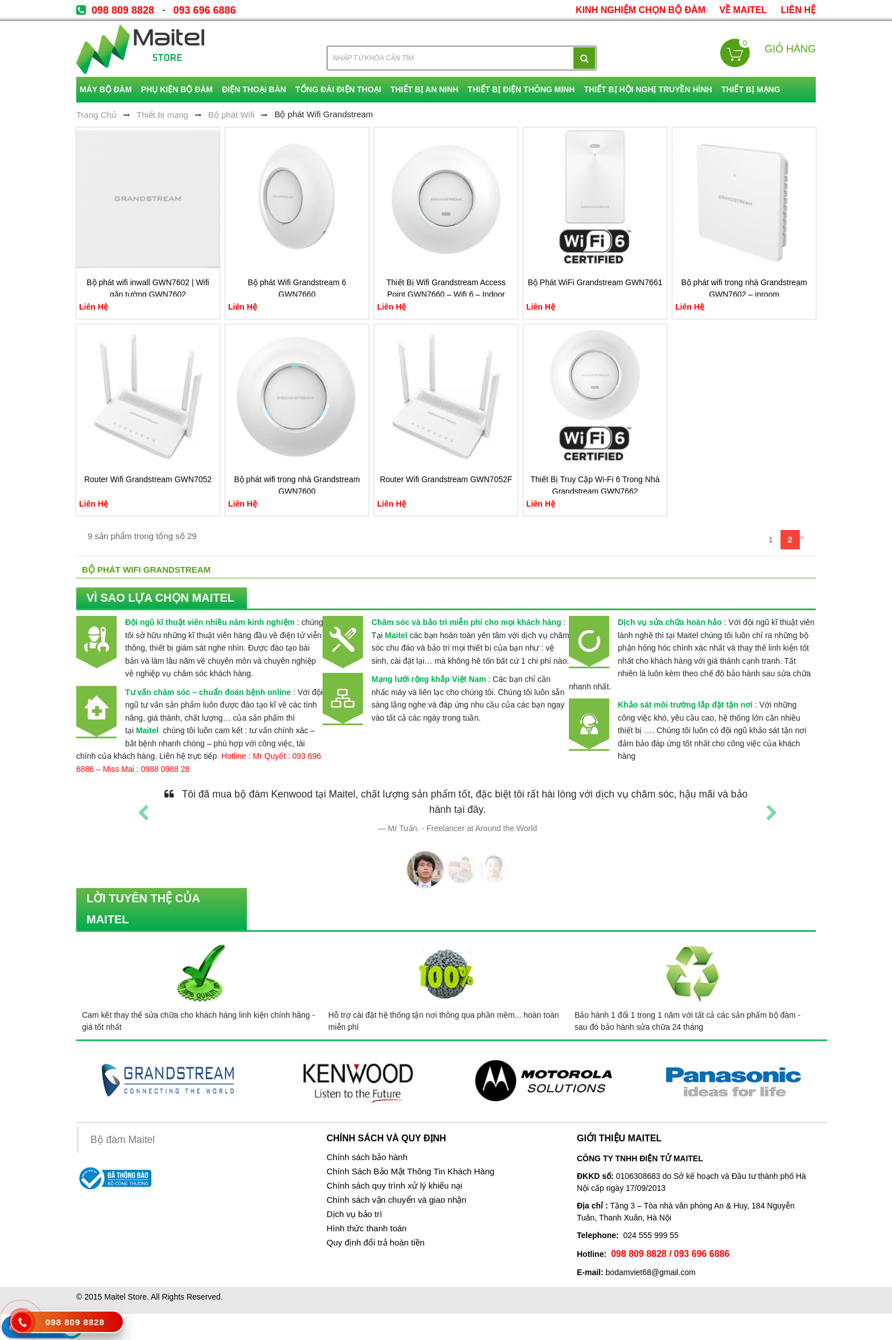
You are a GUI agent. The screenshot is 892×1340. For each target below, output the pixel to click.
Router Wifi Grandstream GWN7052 (148, 479)
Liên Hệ (798, 10)
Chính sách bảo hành (367, 1157)
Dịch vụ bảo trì (354, 1214)
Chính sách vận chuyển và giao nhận (396, 1200)
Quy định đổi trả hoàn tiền (375, 1242)
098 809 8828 (123, 10)
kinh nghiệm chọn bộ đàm (640, 10)
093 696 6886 (204, 10)
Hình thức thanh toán (367, 1228)
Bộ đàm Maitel (122, 1139)
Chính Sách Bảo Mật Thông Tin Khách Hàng (410, 1171)
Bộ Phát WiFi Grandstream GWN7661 (595, 282)
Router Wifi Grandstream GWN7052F (446, 479)
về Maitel (743, 10)
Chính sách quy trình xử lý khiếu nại (394, 1185)
